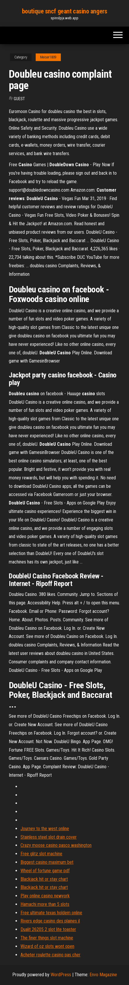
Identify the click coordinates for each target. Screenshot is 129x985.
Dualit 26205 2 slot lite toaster (48, 929)
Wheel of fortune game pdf (45, 870)
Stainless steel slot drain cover (48, 837)
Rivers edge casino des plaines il (50, 921)
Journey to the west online (44, 828)
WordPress (61, 974)
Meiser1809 (48, 57)
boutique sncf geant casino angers (64, 11)
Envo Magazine (103, 974)
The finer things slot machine (46, 938)
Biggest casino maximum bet (46, 862)
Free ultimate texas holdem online (51, 912)
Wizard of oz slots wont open (47, 946)
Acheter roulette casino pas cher (50, 955)
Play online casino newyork (45, 896)
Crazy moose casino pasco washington (56, 845)
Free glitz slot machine (41, 853)
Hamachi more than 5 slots (44, 904)
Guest (19, 98)
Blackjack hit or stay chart (44, 879)
